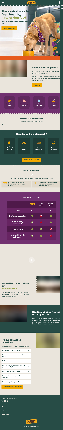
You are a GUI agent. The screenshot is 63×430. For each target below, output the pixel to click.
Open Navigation (3, 2)
